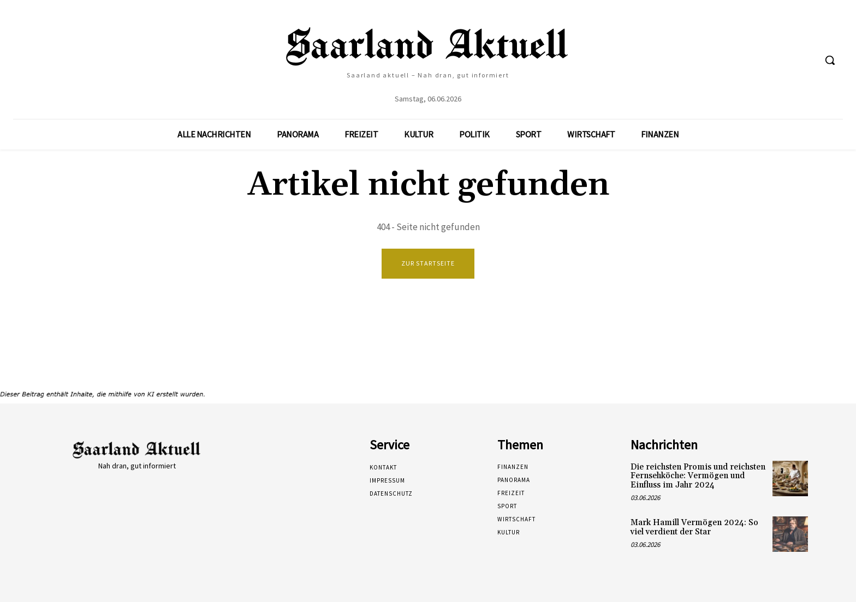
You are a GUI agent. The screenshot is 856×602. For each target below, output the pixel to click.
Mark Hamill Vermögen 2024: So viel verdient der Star (694, 527)
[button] (830, 60)
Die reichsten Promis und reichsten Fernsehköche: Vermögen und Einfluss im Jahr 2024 (698, 476)
